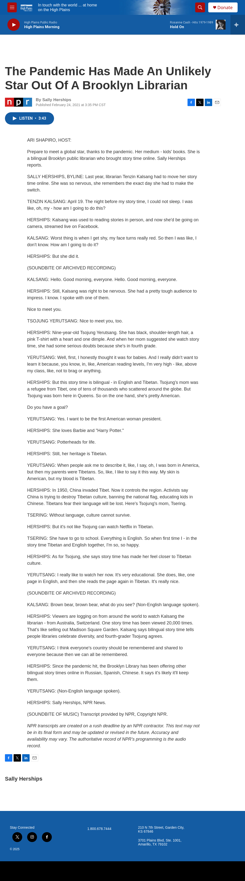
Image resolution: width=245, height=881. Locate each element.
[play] (14, 25)
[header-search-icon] (200, 7)
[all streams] (237, 25)
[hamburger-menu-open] (12, 7)
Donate (225, 7)
